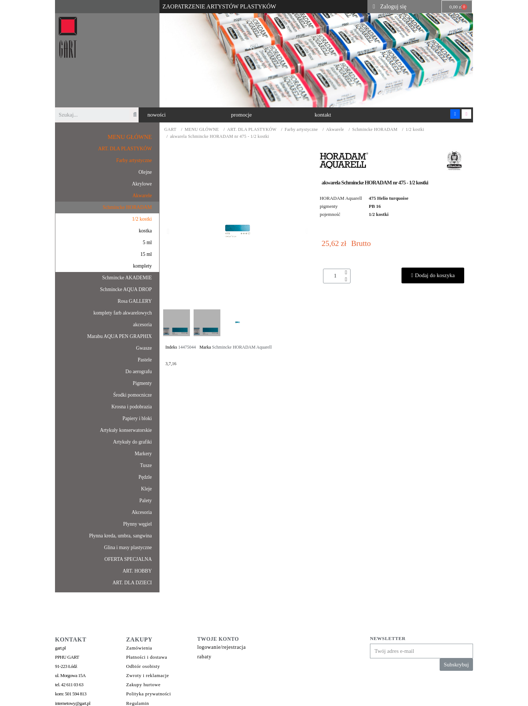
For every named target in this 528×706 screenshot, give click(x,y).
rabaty (204, 656)
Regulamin (137, 703)
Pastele (145, 360)
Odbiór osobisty (143, 666)
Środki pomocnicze (132, 395)
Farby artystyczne (301, 129)
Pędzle (145, 477)
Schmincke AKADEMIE (127, 277)
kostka (145, 231)
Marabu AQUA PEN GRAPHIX (119, 336)
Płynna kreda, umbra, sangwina (120, 535)
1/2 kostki (415, 129)
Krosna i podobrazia (131, 406)
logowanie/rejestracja (221, 647)
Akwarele (335, 129)
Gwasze (144, 348)
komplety (142, 266)
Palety (145, 500)
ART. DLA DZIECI (132, 582)
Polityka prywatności (148, 693)
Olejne (145, 172)
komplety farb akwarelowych (123, 313)
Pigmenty (142, 383)
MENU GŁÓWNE (201, 129)
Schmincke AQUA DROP (126, 289)
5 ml (147, 242)
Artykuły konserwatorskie (126, 430)
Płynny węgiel (137, 524)
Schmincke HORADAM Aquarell (242, 347)
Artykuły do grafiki (132, 442)
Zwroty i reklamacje (147, 675)
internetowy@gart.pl (72, 703)
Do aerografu (138, 371)
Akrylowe (142, 184)
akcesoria (142, 324)
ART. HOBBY (137, 571)
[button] (157, 115)
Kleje (146, 489)
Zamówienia (139, 648)
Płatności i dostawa (146, 657)
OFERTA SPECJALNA (128, 559)
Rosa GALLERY (135, 301)
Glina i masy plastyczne (128, 547)
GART (170, 129)
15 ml (146, 254)
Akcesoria (142, 512)
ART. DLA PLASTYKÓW (251, 129)
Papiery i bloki (137, 418)
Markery (143, 453)
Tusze (146, 465)
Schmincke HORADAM (374, 129)
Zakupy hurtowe (143, 684)
